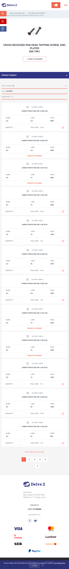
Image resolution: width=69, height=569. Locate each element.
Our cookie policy (59, 563)
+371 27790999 (34, 509)
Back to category (36, 59)
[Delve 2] (9, 5)
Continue (34, 566)
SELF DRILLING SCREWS (36, 13)
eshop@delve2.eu (34, 515)
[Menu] (65, 5)
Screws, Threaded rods (17, 13)
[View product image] (27, 107)
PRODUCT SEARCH (9, 75)
